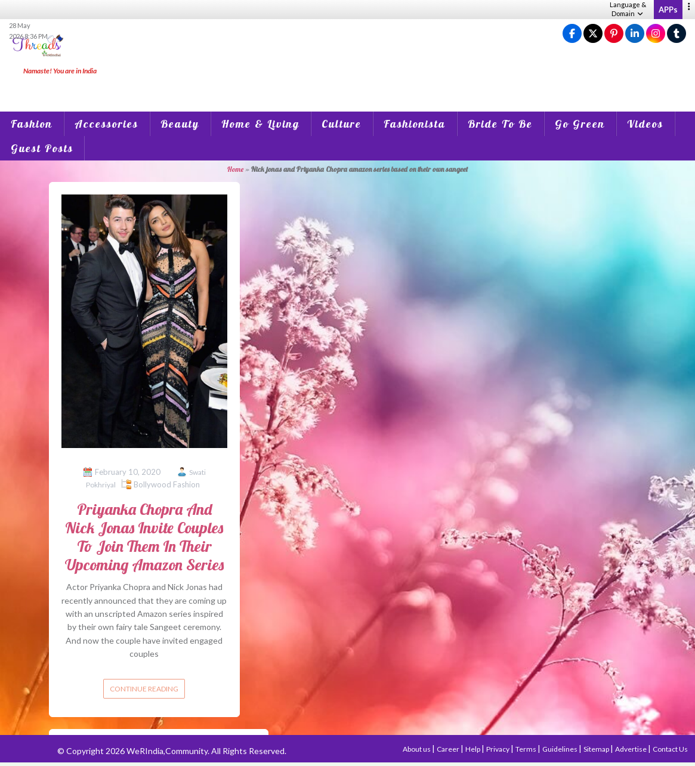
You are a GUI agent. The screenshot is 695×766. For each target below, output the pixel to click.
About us (417, 749)
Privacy (498, 749)
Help (473, 749)
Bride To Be (500, 124)
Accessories (106, 124)
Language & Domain (628, 9)
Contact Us (670, 749)
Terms (526, 749)
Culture (342, 124)
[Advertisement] (347, 83)
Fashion (31, 124)
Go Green (580, 124)
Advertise (631, 749)
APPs (668, 9)
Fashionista (415, 124)
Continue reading (144, 688)
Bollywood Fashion (167, 484)
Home (235, 169)
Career (449, 749)
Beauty (179, 124)
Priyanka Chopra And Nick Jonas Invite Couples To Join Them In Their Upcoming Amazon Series (144, 537)
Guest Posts (42, 148)
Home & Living (260, 124)
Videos (645, 124)
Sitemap (596, 749)
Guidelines (560, 749)
